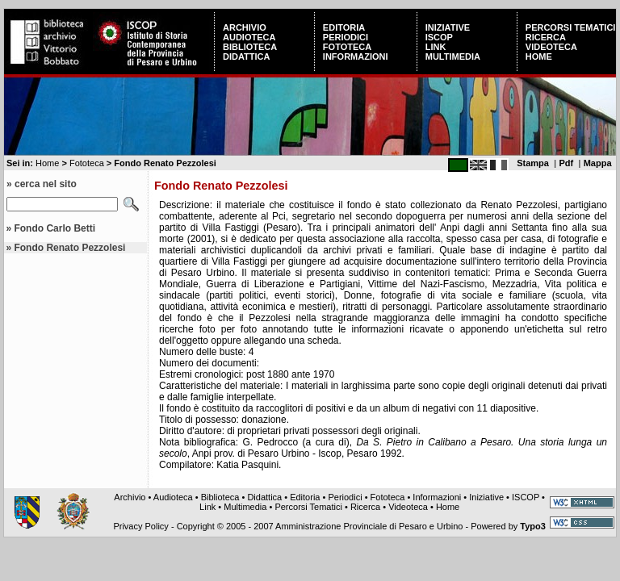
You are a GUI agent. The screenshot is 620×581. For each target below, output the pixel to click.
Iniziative (447, 27)
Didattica (246, 56)
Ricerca (546, 37)
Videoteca (551, 47)
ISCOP (439, 37)
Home (539, 56)
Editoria (344, 27)
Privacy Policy (140, 526)
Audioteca (249, 37)
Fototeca (347, 47)
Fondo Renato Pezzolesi (69, 247)
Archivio (244, 27)
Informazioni (355, 56)
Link (435, 47)
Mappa (598, 163)
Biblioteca (250, 47)
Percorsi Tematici (571, 27)
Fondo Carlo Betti (54, 228)
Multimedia (452, 56)
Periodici (345, 37)
